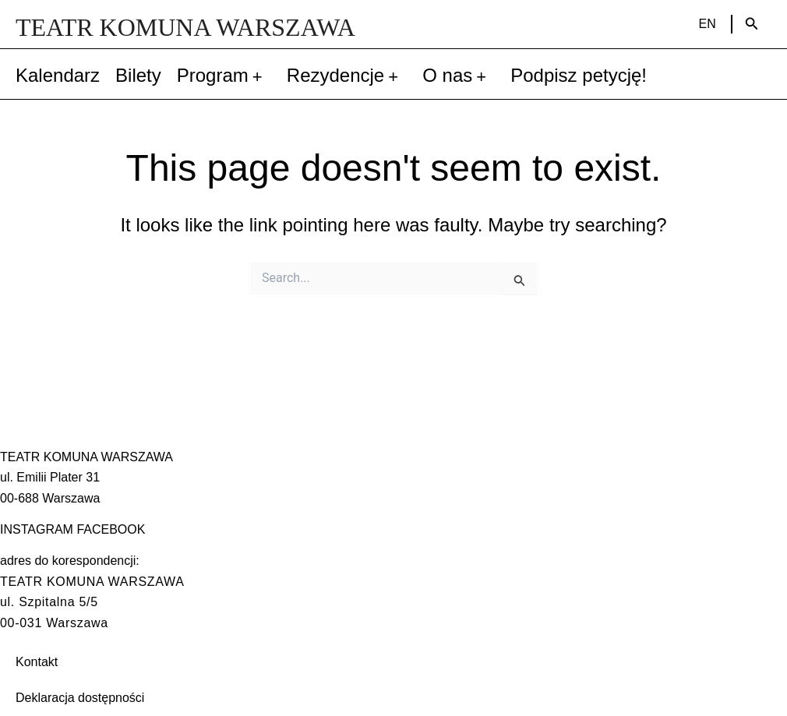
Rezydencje (347, 75)
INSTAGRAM (36, 529)
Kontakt (37, 661)
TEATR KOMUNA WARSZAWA (185, 27)
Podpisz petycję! (578, 75)
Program (224, 75)
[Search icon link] (752, 24)
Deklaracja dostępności (80, 697)
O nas (458, 75)
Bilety (138, 75)
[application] (260, 75)
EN (707, 23)
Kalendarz (58, 75)
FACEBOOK (110, 529)
